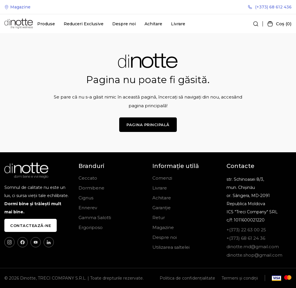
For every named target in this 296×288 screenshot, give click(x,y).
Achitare (153, 23)
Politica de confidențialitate (187, 278)
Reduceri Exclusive (84, 23)
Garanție (161, 207)
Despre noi (124, 23)
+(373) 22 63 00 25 (246, 229)
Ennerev (88, 207)
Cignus (86, 198)
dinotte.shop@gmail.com (254, 255)
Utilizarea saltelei (171, 247)
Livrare (178, 23)
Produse (46, 23)
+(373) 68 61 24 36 (246, 238)
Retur (158, 217)
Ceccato (88, 178)
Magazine (17, 7)
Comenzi (162, 178)
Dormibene (91, 188)
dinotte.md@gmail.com (253, 246)
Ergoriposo (91, 227)
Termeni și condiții (240, 278)
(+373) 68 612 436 (270, 7)
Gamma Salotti (95, 217)
